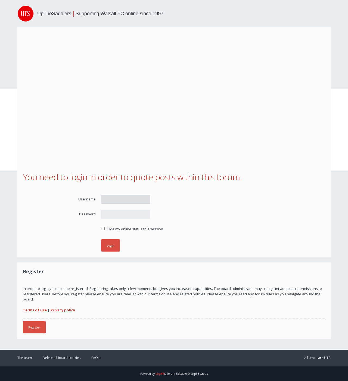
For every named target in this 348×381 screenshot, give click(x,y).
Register (34, 327)
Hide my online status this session (132, 229)
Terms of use (35, 310)
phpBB (160, 374)
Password (87, 214)
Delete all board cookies (61, 357)
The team (24, 357)
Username (87, 199)
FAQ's (95, 357)
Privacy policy (63, 310)
